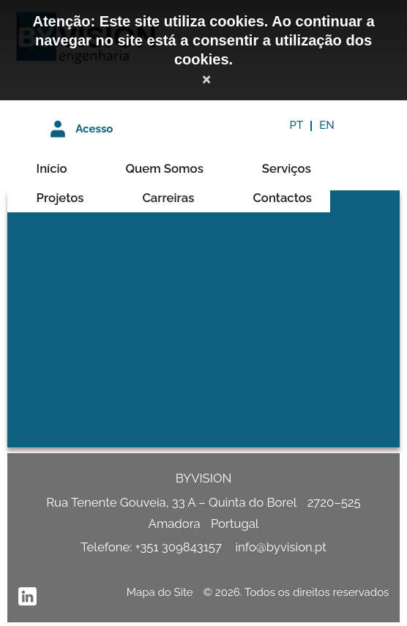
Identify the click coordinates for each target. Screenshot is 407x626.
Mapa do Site (160, 592)
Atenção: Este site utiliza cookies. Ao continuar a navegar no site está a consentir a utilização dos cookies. (203, 40)
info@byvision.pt (280, 547)
